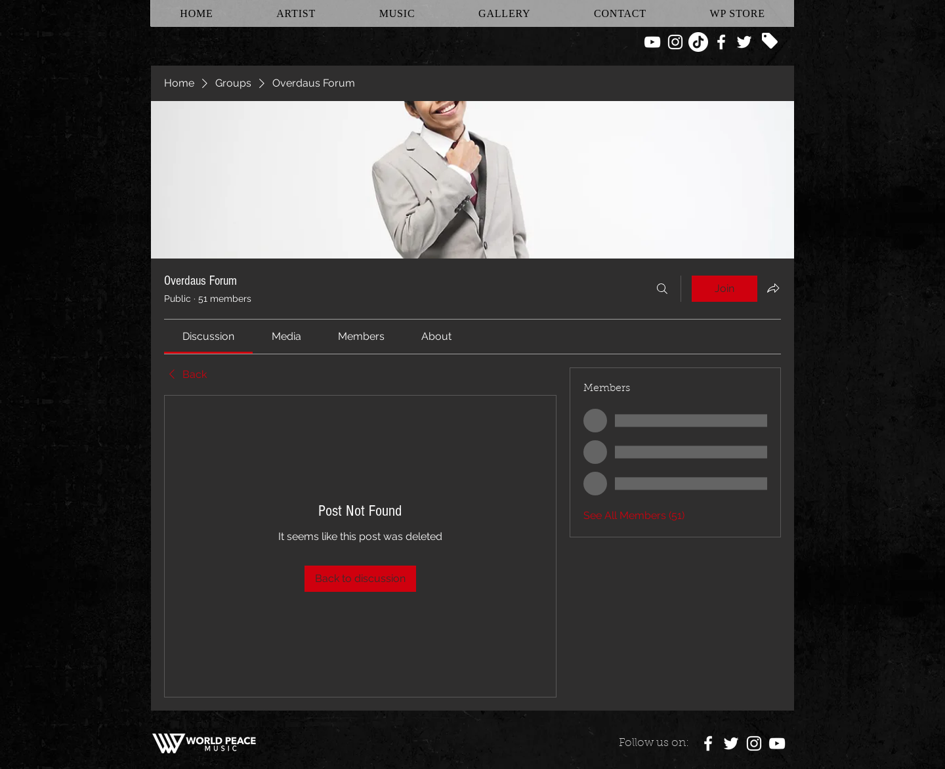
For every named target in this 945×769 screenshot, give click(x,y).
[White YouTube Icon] (652, 42)
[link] (208, 336)
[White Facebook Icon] (721, 42)
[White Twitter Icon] (744, 42)
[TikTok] (698, 42)
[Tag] (770, 41)
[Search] (662, 289)
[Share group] (773, 288)
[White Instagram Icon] (675, 42)
